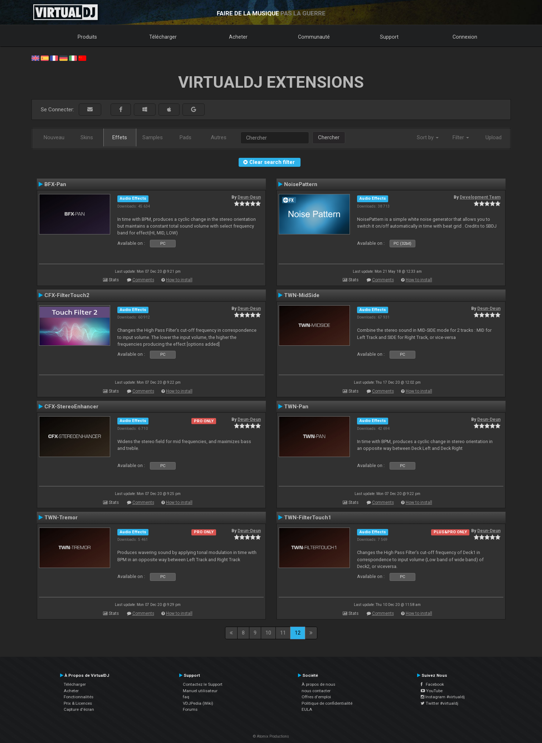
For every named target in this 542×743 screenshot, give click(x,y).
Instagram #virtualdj (443, 696)
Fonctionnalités (78, 696)
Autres (218, 137)
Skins (86, 137)
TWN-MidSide (301, 295)
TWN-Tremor (61, 517)
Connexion (465, 37)
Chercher (329, 137)
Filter (461, 137)
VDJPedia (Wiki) (198, 703)
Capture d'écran (79, 709)
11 (283, 633)
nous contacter (316, 690)
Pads (185, 137)
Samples (152, 137)
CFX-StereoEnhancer (71, 406)
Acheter (238, 37)
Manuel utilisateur (200, 690)
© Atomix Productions (271, 736)
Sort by (428, 137)
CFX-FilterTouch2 (66, 295)
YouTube (432, 690)
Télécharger (163, 37)
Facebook (432, 684)
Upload (493, 137)
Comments (143, 279)
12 (298, 633)
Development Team (480, 197)
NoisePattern (300, 184)
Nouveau (54, 137)
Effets (119, 137)
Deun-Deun (249, 197)
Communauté (314, 37)
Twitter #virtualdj (439, 703)
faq (186, 696)
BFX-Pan (55, 184)
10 (268, 633)
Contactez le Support (203, 684)
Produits (87, 37)
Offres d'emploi (316, 696)
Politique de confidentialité (327, 703)
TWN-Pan (296, 406)
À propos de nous (318, 684)
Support (389, 37)
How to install (179, 279)
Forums (190, 709)
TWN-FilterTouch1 (307, 517)
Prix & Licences (78, 703)
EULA (307, 709)
